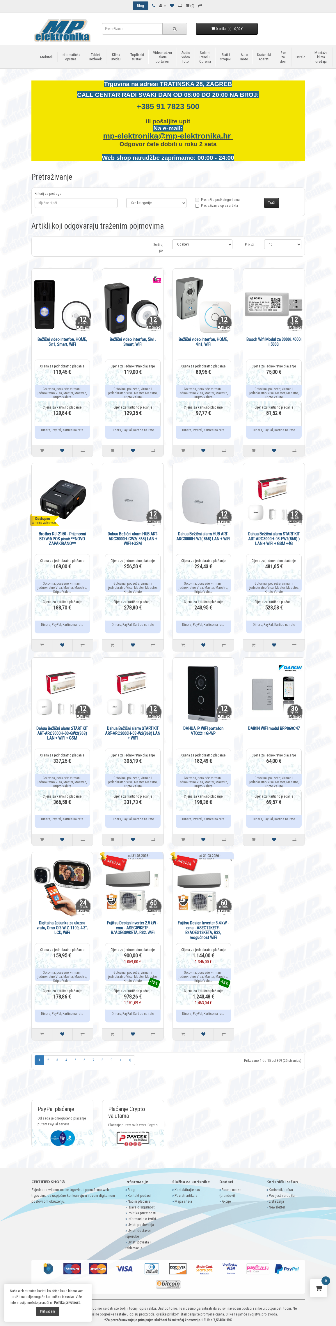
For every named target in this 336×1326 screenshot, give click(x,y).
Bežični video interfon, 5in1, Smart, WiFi (133, 342)
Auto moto (244, 56)
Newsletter (277, 1207)
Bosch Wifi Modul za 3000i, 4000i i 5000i (273, 342)
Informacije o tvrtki (142, 1219)
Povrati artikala (186, 1195)
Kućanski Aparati (264, 56)
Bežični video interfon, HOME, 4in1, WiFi (203, 342)
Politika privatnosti (142, 1213)
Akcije (226, 1201)
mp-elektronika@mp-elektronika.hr (168, 136)
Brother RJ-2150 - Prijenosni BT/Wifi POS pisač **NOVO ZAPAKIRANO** (62, 538)
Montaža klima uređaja (321, 57)
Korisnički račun (281, 1189)
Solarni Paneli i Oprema (205, 57)
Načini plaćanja (139, 1201)
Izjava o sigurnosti (142, 1207)
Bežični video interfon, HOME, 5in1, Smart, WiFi (62, 342)
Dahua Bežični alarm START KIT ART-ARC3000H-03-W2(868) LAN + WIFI (132, 733)
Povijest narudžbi (282, 1195)
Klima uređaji (116, 56)
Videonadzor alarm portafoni (162, 57)
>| (130, 1060)
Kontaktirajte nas (187, 1189)
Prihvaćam (47, 1311)
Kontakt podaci (139, 1195)
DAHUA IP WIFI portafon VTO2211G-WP (203, 731)
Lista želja (276, 1201)
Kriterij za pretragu (48, 194)
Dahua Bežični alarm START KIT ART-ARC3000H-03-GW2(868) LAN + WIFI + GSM (62, 733)
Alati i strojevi (225, 56)
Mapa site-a (183, 1201)
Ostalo (300, 57)
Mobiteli (46, 57)
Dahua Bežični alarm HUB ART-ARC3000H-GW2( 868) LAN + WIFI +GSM (133, 538)
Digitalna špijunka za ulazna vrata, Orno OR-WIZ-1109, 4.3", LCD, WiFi (62, 927)
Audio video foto (185, 57)
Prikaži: (250, 245)
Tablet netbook (95, 56)
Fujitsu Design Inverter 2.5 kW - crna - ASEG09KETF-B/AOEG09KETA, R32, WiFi (132, 927)
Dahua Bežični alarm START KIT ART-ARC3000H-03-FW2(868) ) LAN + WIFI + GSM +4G (274, 538)
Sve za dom (283, 57)
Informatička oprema (71, 56)
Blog (131, 1189)
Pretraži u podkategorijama (217, 203)
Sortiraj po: (158, 248)
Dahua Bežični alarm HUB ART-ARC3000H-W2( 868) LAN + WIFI (203, 536)
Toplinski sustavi (137, 56)
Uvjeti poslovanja (141, 1224)
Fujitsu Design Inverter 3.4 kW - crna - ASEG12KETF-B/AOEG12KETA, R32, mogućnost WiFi (203, 930)
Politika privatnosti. (67, 1303)
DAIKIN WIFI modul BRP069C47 (274, 728)
